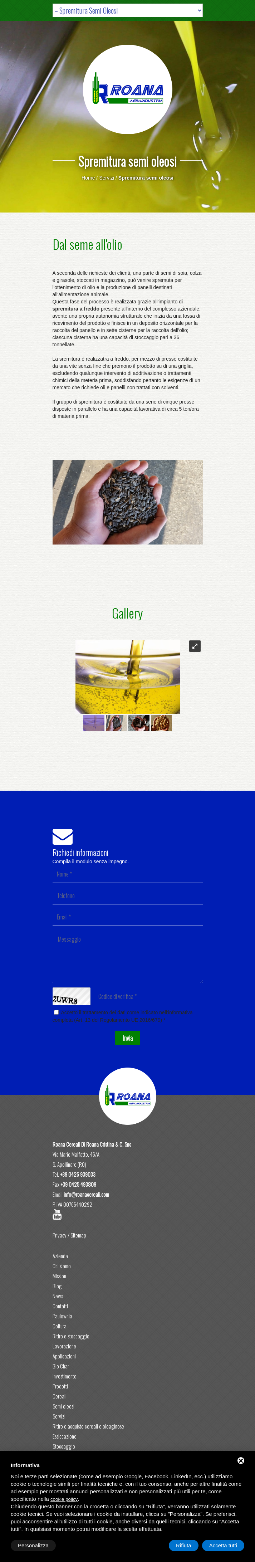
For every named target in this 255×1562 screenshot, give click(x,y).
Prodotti (60, 1386)
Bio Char (61, 1366)
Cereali (60, 1396)
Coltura (60, 1326)
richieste (98, 273)
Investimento (65, 1376)
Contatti (60, 1306)
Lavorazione (64, 1346)
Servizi (106, 178)
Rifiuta (183, 1545)
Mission (59, 1276)
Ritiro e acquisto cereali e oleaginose (88, 1426)
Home (88, 178)
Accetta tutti (223, 1545)
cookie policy (64, 1499)
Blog (57, 1286)
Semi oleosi (63, 1406)
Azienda (60, 1256)
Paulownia (62, 1316)
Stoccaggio (64, 1446)
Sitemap (78, 1235)
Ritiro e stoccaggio (71, 1336)
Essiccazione (65, 1436)
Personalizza (33, 1545)
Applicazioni (64, 1356)
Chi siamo (62, 1266)
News (58, 1296)
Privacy (60, 1235)
